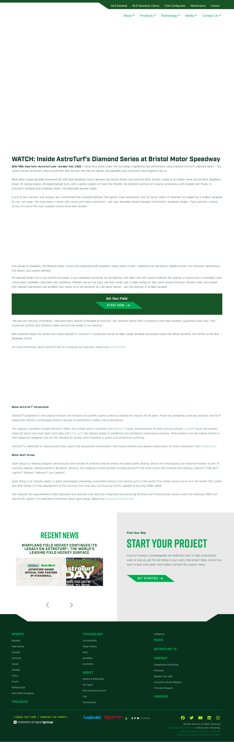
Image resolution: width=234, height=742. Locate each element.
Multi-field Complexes (23, 693)
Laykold (188, 429)
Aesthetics (88, 664)
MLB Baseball (119, 5)
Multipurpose (18, 687)
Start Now (116, 305)
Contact (215, 5)
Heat (85, 652)
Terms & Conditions (211, 731)
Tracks (15, 675)
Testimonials (89, 702)
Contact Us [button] (210, 15)
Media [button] (189, 15)
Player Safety (90, 646)
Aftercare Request (163, 688)
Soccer (15, 664)
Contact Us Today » (54, 717)
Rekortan (118, 429)
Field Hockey (18, 646)
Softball (16, 670)
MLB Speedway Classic (146, 5)
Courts (15, 681)
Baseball (16, 640)
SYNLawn (75, 433)
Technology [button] (169, 15)
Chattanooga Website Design (181, 728)
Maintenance (198, 5)
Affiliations (159, 634)
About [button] (128, 15)
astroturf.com (117, 347)
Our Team (88, 685)
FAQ (85, 696)
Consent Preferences (190, 731)
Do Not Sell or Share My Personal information (198, 735)
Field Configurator (175, 5)
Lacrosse (16, 658)
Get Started (148, 578)
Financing (158, 670)
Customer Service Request (168, 682)
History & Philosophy (93, 679)
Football (16, 652)
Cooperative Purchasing (166, 664)
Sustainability (90, 640)
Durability (87, 658)
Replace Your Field (163, 676)
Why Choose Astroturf (94, 690)
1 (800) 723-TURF (25, 717)
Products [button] (146, 15)
